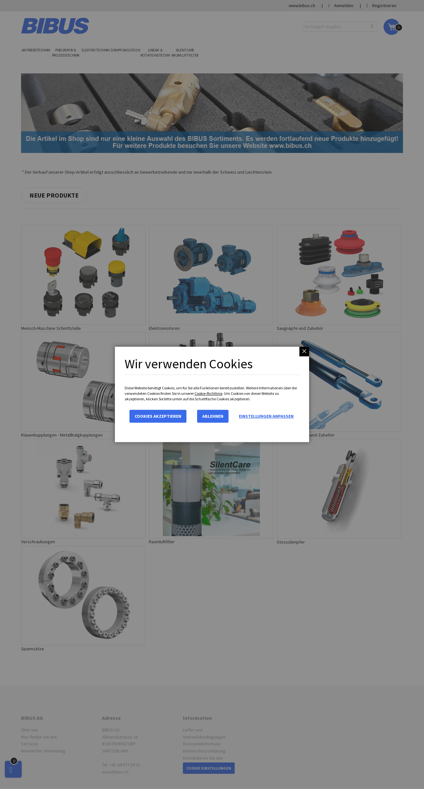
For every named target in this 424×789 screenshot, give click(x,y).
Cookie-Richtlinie (208, 393)
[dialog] (212, 394)
